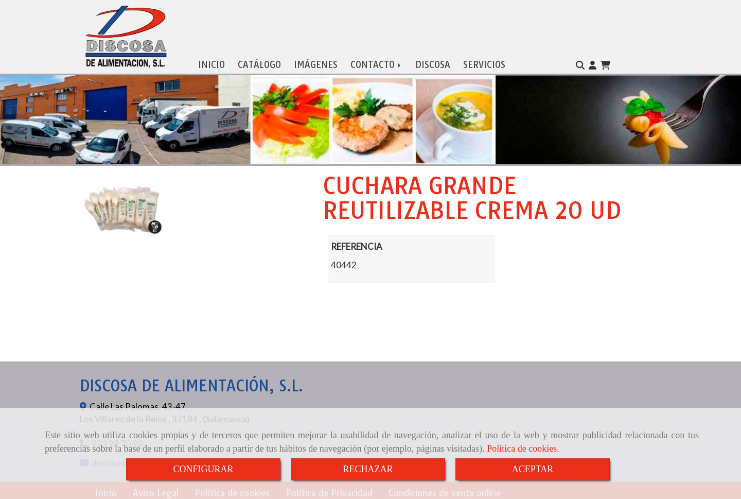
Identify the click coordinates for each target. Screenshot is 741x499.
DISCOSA (432, 62)
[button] (592, 63)
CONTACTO (376, 62)
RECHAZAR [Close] (368, 469)
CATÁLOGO (259, 62)
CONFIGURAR (203, 469)
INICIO (211, 62)
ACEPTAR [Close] (533, 469)
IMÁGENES (316, 62)
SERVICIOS (484, 62)
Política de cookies (522, 448)
